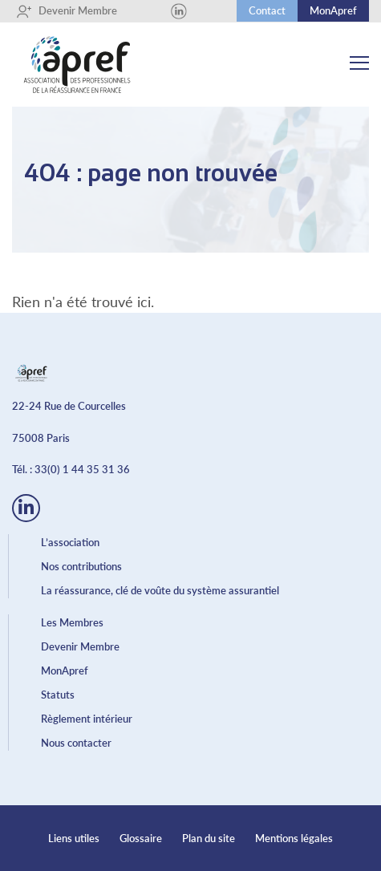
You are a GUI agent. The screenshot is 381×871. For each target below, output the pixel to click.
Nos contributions (81, 566)
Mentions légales (294, 838)
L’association (70, 542)
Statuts (58, 694)
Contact (267, 10)
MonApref (333, 10)
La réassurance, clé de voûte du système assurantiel (160, 590)
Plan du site (208, 838)
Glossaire (141, 838)
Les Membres (72, 622)
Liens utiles (73, 838)
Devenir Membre (66, 11)
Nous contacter (76, 742)
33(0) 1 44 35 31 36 (82, 469)
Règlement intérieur (86, 718)
